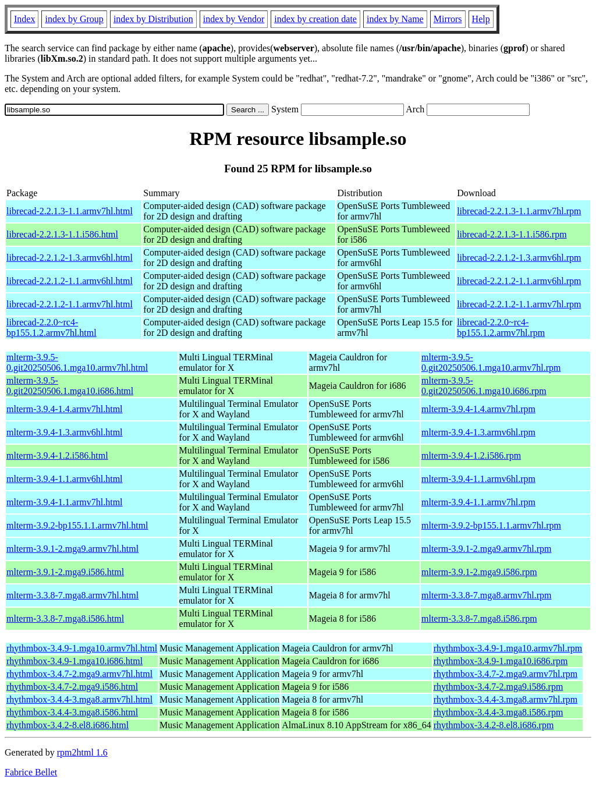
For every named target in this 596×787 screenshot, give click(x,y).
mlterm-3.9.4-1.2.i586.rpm (471, 455)
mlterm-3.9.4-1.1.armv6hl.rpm (478, 479)
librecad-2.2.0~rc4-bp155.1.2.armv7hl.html (51, 327)
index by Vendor (233, 19)
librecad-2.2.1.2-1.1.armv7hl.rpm (519, 304)
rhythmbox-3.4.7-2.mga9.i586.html (72, 687)
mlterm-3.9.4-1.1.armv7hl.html (64, 502)
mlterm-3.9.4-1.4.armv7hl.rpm (478, 409)
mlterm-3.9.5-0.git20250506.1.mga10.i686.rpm (484, 385)
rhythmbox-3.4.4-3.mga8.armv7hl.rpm (506, 699)
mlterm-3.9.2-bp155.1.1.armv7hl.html (77, 525)
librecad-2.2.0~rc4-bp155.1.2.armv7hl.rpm (501, 327)
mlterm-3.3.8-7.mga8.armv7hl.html (72, 595)
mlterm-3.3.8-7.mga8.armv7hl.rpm (486, 595)
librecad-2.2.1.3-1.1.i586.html (62, 234)
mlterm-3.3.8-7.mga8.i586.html (65, 618)
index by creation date (315, 19)
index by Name (395, 19)
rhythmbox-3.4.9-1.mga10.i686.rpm (501, 661)
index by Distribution (153, 19)
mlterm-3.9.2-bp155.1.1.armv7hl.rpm (491, 525)
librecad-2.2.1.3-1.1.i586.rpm (511, 234)
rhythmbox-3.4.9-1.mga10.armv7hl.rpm (508, 648)
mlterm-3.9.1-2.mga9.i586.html (65, 572)
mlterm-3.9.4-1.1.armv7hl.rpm (478, 502)
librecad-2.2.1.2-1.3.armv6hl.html (69, 258)
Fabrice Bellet (31, 772)
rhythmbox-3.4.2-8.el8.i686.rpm (494, 725)
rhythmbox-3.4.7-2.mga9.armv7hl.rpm (506, 674)
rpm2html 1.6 (82, 752)
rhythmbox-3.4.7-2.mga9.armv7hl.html (79, 674)
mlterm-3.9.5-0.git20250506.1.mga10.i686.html (69, 385)
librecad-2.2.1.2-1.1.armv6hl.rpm (519, 281)
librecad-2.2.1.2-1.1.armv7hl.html (69, 304)
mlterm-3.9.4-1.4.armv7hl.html (64, 409)
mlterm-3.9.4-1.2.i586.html (57, 455)
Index (24, 19)
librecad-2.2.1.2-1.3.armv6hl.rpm (519, 258)
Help (481, 19)
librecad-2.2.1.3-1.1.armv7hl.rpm (519, 211)
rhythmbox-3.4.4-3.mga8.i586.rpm (498, 712)
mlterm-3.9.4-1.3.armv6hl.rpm (478, 432)
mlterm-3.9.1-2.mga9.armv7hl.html (72, 549)
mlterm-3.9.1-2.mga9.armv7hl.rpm (486, 549)
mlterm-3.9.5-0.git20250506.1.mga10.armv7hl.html (77, 362)
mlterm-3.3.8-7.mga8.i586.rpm (479, 618)
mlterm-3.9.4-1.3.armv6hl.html (64, 432)
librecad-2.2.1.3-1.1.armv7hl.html (69, 211)
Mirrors (448, 19)
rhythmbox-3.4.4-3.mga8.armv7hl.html (79, 699)
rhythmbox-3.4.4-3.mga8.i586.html (72, 712)
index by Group (74, 19)
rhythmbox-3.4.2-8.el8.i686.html (67, 725)
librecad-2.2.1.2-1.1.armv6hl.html (69, 281)
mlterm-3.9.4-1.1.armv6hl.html (64, 479)
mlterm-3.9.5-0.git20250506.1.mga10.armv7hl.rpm (491, 362)
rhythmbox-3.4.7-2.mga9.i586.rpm (498, 687)
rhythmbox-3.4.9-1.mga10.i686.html (74, 661)
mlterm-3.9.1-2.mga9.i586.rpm (479, 572)
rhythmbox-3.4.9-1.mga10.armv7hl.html (81, 648)
